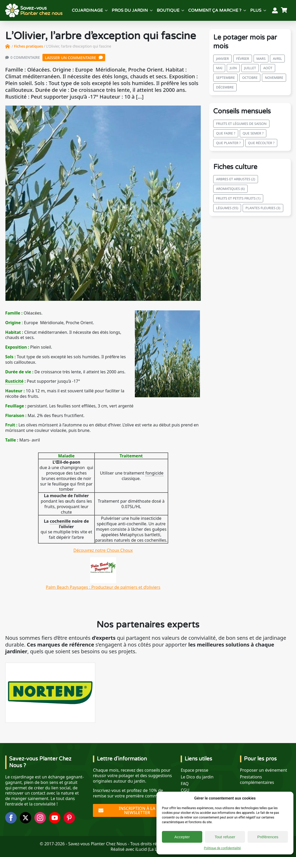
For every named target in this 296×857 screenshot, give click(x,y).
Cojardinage (87, 10)
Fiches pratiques (28, 46)
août (267, 68)
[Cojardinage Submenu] (106, 10)
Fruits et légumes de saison (241, 123)
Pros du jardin (130, 10)
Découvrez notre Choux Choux (103, 550)
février (242, 58)
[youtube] (54, 817)
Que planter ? (228, 142)
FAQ (184, 783)
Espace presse (194, 770)
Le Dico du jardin (197, 777)
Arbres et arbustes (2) (235, 179)
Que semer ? (253, 133)
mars (261, 58)
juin (233, 68)
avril (277, 58)
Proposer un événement (263, 770)
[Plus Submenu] (264, 10)
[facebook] (11, 817)
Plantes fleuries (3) (262, 208)
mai (219, 68)
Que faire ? (225, 133)
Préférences (267, 837)
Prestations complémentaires (257, 779)
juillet (250, 68)
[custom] (69, 817)
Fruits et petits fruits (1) (238, 198)
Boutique (168, 10)
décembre (225, 87)
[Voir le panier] (285, 10)
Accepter (182, 837)
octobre (249, 77)
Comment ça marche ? (214, 10)
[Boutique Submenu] (182, 10)
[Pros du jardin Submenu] (151, 10)
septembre (225, 77)
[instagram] (40, 817)
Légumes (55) (227, 208)
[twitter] (25, 817)
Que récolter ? (261, 142)
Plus (255, 10)
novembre (274, 77)
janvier (222, 58)
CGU (185, 790)
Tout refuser (225, 837)
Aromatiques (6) (230, 188)
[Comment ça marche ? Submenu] (244, 10)
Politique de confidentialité (222, 848)
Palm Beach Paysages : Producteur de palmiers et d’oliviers (103, 584)
